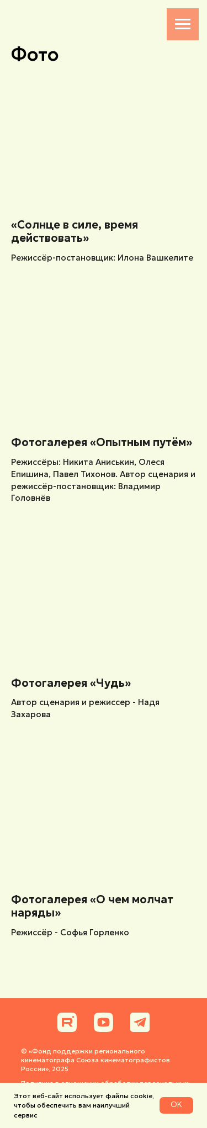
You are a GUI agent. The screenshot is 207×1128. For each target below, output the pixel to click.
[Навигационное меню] (182, 24)
